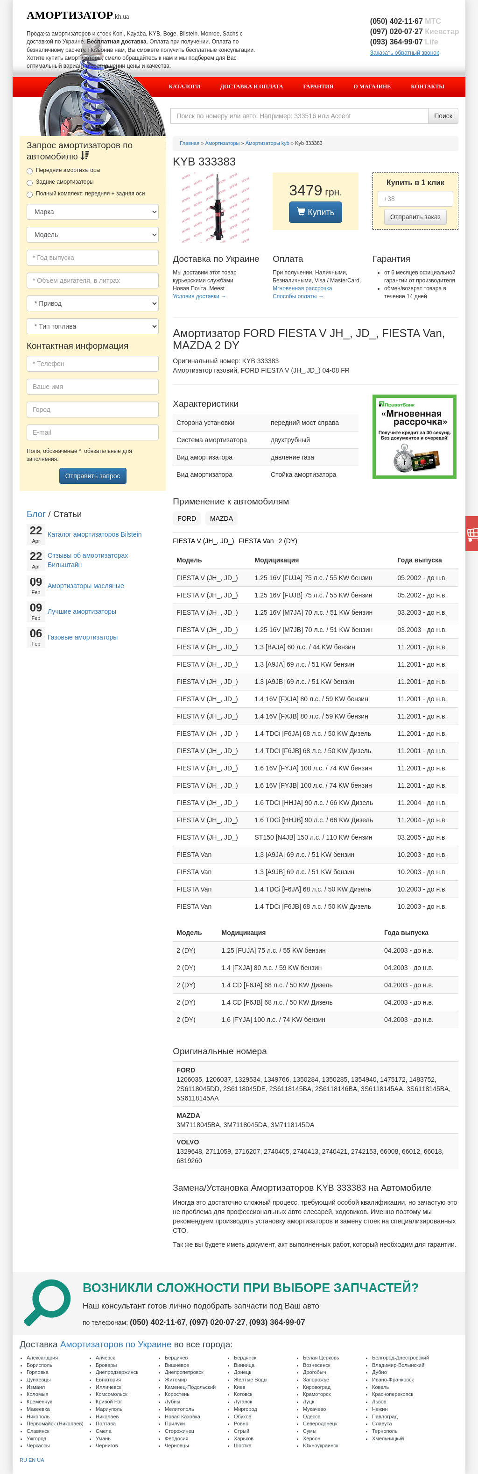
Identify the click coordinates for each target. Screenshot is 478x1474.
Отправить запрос (92, 476)
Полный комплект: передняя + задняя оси (86, 194)
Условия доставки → (199, 296)
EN (31, 1460)
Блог (36, 514)
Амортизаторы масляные (86, 586)
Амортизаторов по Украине (116, 1344)
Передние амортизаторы (63, 170)
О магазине (372, 86)
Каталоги (184, 86)
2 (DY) (288, 541)
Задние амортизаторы (60, 182)
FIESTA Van (256, 541)
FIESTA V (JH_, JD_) (203, 541)
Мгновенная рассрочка (302, 288)
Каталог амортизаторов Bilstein (95, 534)
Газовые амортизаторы (83, 637)
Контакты (427, 86)
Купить (315, 212)
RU (23, 1460)
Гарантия (318, 86)
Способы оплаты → (298, 296)
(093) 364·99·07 (404, 42)
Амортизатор (70, 15)
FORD (186, 518)
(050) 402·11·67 (405, 21)
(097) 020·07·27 (414, 32)
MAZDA (221, 518)
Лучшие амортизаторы (82, 611)
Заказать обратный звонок (404, 53)
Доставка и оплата (251, 86)
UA (40, 1460)
